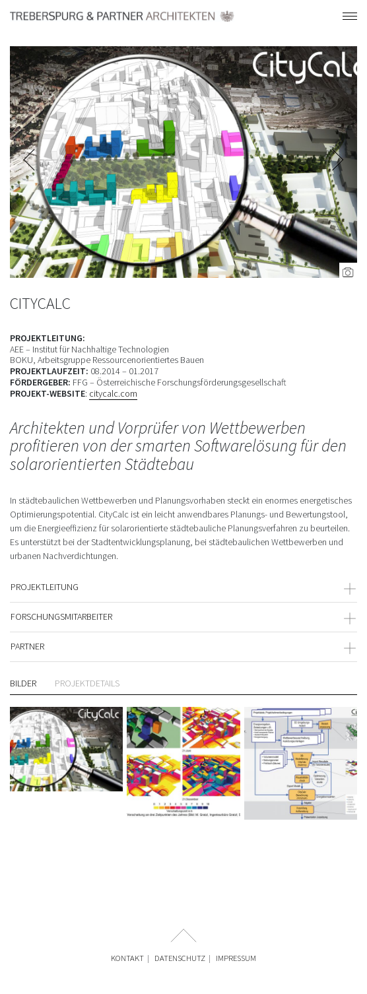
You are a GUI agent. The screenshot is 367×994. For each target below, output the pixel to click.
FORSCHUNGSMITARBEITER (183, 616)
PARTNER (183, 646)
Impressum (236, 958)
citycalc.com (113, 393)
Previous (29, 162)
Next (337, 162)
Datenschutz (179, 958)
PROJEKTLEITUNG (183, 586)
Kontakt (127, 958)
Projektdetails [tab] (87, 683)
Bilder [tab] (23, 683)
